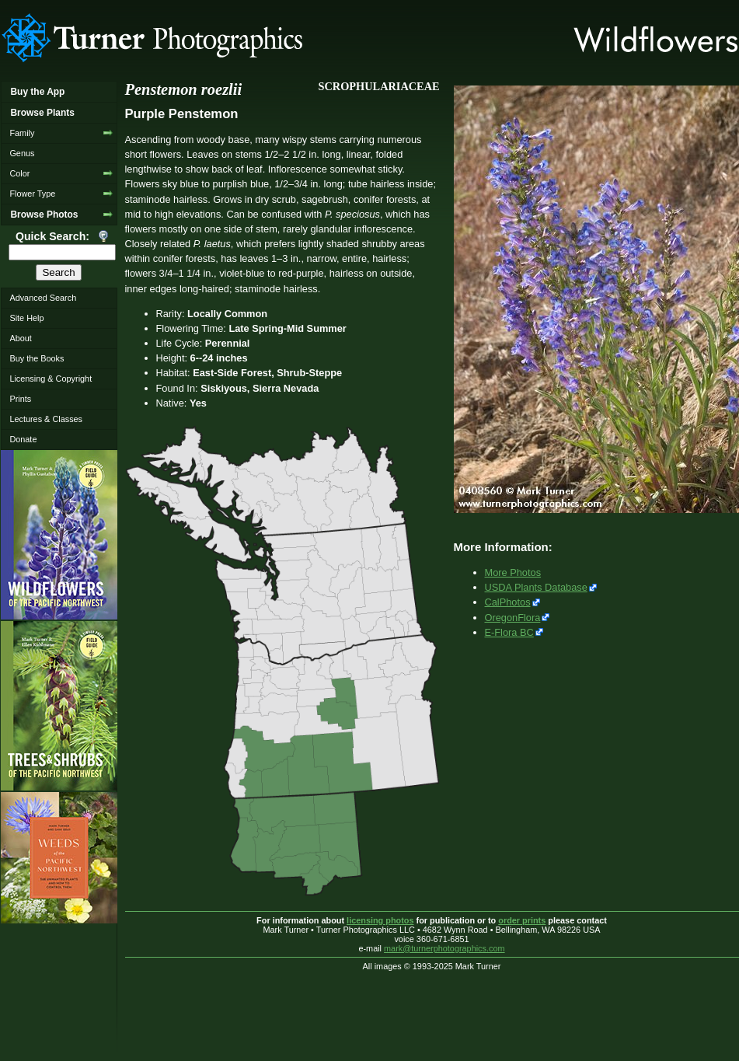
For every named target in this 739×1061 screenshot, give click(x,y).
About (20, 338)
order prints (522, 920)
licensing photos (380, 920)
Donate (23, 439)
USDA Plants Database (536, 587)
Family (21, 133)
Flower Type (32, 193)
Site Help (26, 318)
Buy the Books (36, 358)
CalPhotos (508, 602)
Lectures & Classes (45, 419)
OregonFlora (513, 617)
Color (19, 173)
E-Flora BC (509, 632)
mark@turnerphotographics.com (444, 948)
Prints (20, 398)
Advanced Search (42, 297)
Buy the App (37, 91)
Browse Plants (42, 112)
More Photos (513, 572)
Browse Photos (44, 214)
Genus (21, 153)
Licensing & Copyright (50, 378)
